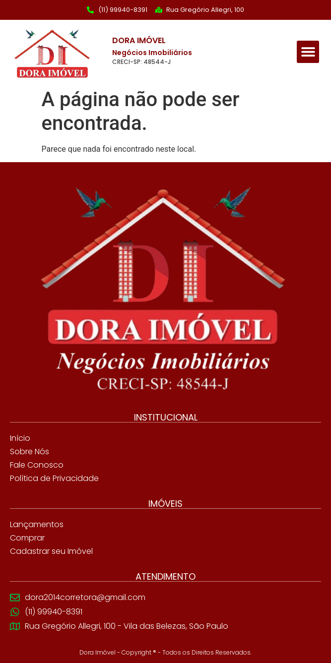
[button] (308, 52)
